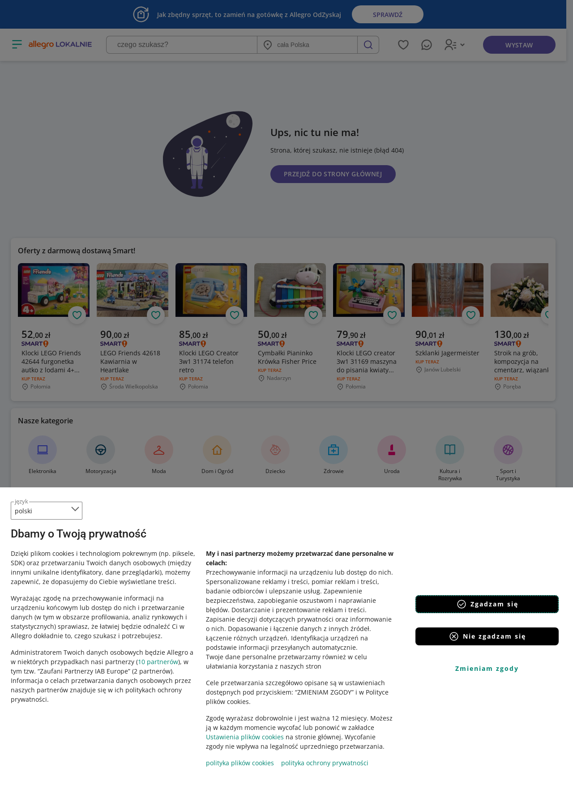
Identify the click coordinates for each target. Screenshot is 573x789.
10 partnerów (158, 661)
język (21, 501)
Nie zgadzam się (487, 636)
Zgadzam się (487, 604)
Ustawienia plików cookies (245, 737)
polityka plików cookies (240, 763)
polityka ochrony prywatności (324, 763)
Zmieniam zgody (487, 668)
